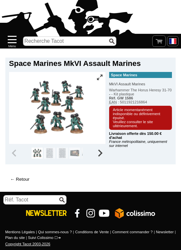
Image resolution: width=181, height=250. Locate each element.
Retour (22, 179)
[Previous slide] (14, 153)
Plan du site (15, 238)
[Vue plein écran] (99, 77)
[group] (37, 153)
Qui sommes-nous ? (55, 232)
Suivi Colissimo (40, 238)
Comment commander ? (132, 232)
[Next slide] (99, 153)
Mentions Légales (20, 232)
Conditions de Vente (92, 232)
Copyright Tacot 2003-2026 (27, 244)
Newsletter (165, 232)
